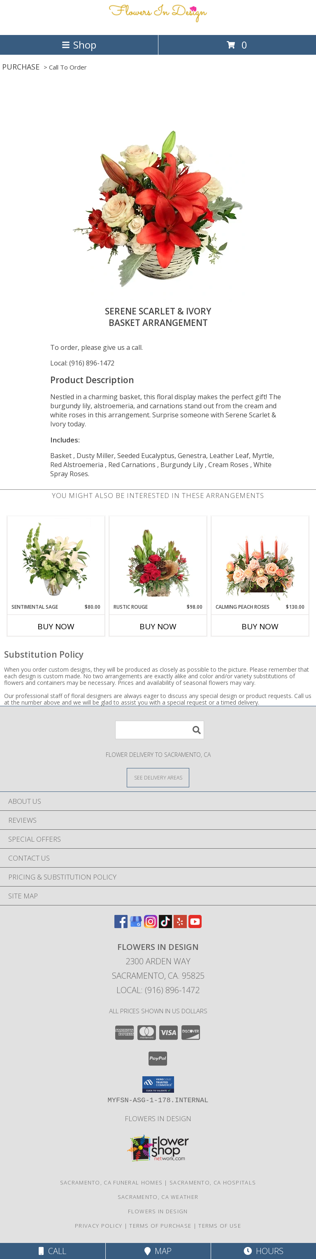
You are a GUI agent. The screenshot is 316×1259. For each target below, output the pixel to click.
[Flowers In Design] (158, 23)
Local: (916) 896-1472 (82, 363)
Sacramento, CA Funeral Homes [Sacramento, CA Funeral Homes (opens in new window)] (111, 1182)
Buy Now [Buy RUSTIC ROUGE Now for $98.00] (158, 626)
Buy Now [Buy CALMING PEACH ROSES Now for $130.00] (260, 626)
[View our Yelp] (180, 925)
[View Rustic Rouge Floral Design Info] (158, 559)
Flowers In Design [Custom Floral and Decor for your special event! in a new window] (158, 1118)
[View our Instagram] (150, 925)
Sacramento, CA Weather (158, 1197)
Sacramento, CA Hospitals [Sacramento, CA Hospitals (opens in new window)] (213, 1182)
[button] (158, 1084)
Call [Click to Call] (52, 1251)
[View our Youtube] (195, 925)
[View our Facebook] (121, 925)
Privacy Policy (98, 1225)
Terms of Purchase (160, 1225)
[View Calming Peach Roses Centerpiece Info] (260, 560)
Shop (79, 44)
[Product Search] (159, 730)
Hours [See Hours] (263, 1251)
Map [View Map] (158, 1251)
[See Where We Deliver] (158, 777)
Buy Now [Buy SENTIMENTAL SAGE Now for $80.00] (55, 626)
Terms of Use (219, 1225)
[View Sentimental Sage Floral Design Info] (56, 559)
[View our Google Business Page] (135, 925)
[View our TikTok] (165, 925)
